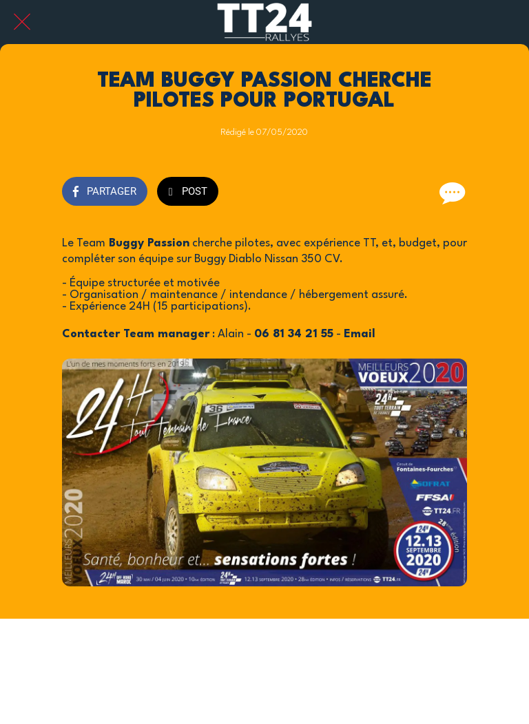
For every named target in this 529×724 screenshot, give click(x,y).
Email (361, 334)
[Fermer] (22, 22)
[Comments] (450, 192)
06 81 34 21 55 (293, 334)
